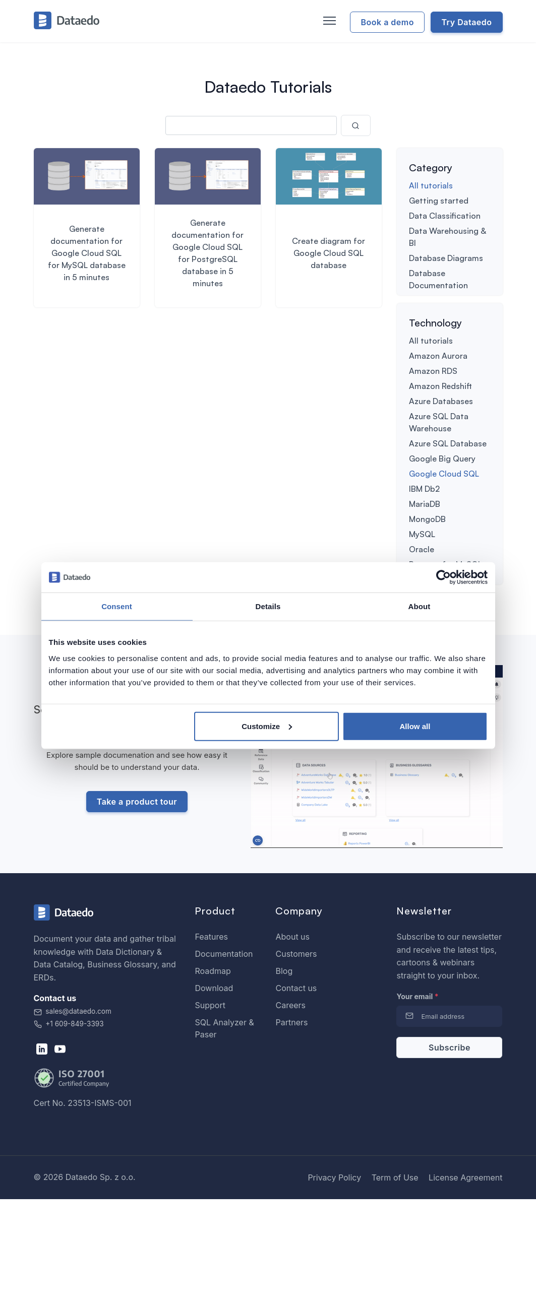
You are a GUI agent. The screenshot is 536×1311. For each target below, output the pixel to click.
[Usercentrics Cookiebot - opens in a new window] (443, 577)
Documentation (224, 1066)
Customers (296, 1066)
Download (214, 1100)
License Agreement (465, 1289)
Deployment (432, 300)
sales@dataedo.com (72, 1123)
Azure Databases (441, 454)
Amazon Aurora (438, 409)
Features (211, 1048)
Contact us (296, 1100)
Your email (417, 1108)
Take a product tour (137, 913)
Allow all (415, 726)
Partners (291, 1134)
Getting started (438, 200)
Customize (267, 726)
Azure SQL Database (448, 497)
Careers (290, 1117)
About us (292, 1048)
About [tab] (419, 606)
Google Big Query (442, 512)
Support (210, 1117)
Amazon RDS (433, 424)
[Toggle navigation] (328, 21)
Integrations (432, 315)
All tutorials (431, 185)
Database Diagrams (446, 258)
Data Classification (445, 216)
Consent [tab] (116, 606)
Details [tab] (268, 606)
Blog (283, 1083)
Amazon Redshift (440, 439)
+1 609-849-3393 (69, 1136)
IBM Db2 (424, 542)
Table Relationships (446, 330)
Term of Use (395, 1289)
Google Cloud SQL (444, 527)
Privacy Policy (334, 1289)
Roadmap (212, 1083)
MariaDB (424, 557)
